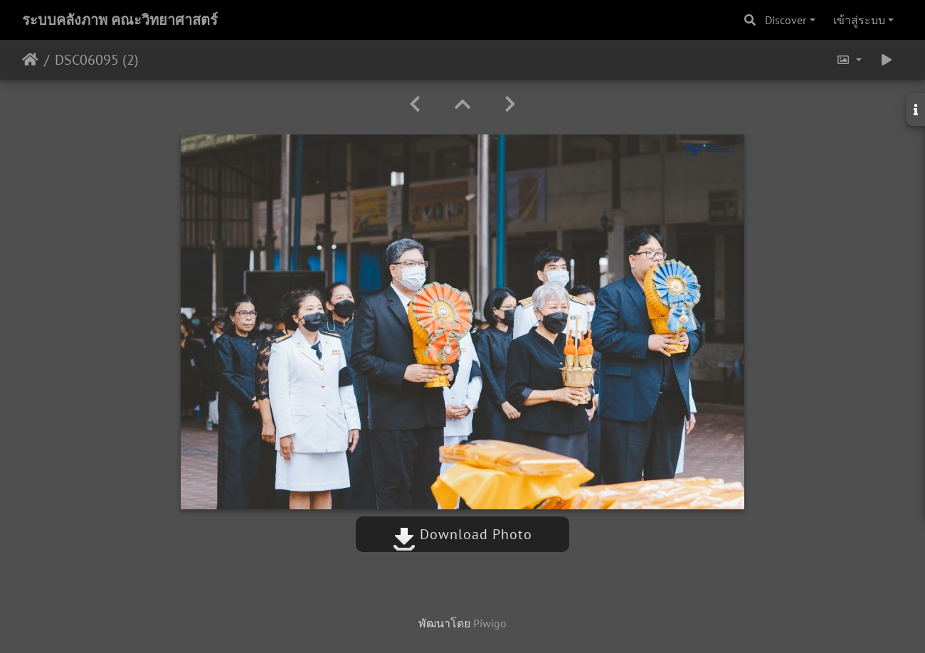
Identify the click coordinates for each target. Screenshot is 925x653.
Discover (785, 20)
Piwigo (490, 623)
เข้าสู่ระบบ (859, 20)
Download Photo (462, 534)
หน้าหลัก (30, 59)
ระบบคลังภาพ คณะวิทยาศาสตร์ (120, 20)
